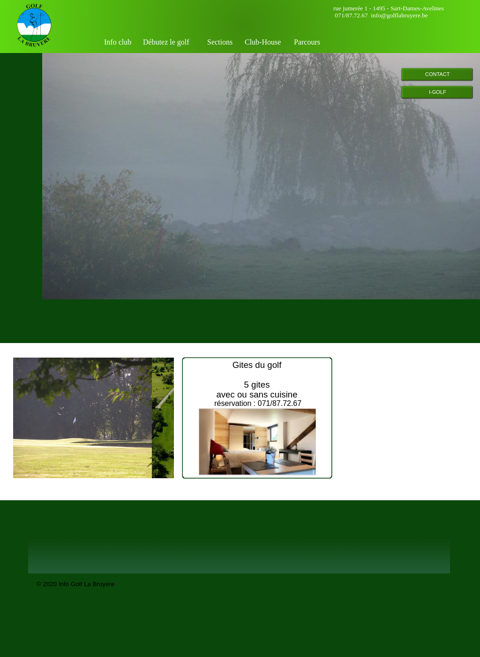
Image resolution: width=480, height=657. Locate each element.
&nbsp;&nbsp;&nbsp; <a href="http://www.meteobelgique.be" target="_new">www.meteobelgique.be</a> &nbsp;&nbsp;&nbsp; (409, 412)
